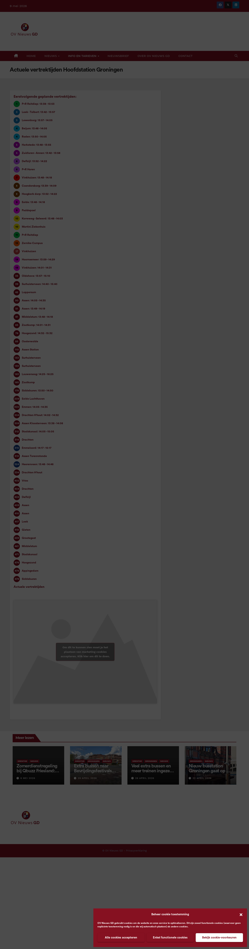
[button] (241, 914)
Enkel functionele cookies (170, 937)
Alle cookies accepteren (121, 937)
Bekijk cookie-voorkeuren (219, 937)
